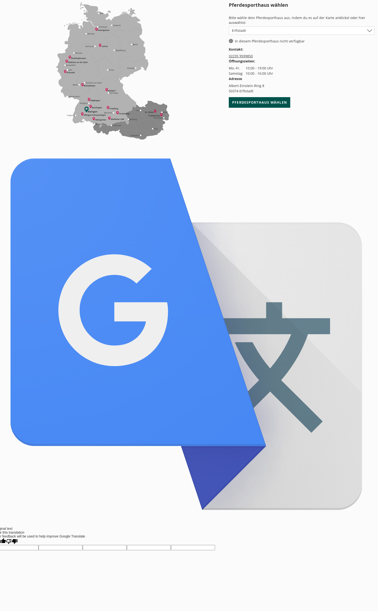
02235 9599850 (241, 56)
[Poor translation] (12, 541)
